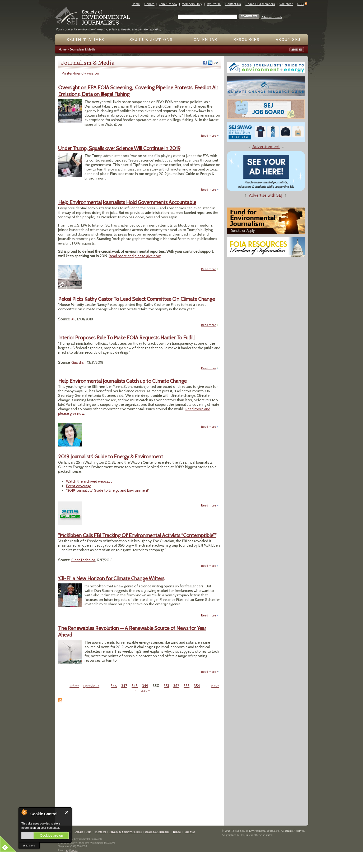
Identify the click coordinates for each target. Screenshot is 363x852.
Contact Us (233, 4)
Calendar (205, 39)
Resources (246, 39)
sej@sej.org (72, 850)
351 (166, 685)
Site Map (190, 831)
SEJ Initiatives (85, 39)
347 (124, 685)
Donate (150, 4)
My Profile (214, 4)
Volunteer (286, 4)
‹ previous (91, 685)
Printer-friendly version (80, 73)
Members (100, 831)
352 (176, 685)
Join (88, 831)
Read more (210, 135)
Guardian (78, 362)
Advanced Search (271, 17)
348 (135, 685)
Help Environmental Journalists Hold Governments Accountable (127, 202)
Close (67, 812)
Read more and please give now (135, 256)
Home (136, 4)
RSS (300, 4)
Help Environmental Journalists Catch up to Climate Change (122, 381)
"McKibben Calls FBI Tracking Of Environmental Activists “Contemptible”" (137, 535)
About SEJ (288, 39)
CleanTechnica (83, 560)
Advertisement (266, 146)
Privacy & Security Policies (125, 831)
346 (114, 685)
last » (145, 690)
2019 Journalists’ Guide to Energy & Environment (110, 456)
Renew (177, 831)
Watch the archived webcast (89, 481)
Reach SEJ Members (260, 4)
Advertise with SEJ (265, 195)
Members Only (192, 4)
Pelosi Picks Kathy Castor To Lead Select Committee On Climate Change (136, 299)
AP (73, 319)
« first (74, 685)
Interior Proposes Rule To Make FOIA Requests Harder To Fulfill (126, 337)
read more (29, 845)
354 (197, 685)
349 (145, 685)
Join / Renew (168, 4)
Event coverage (78, 485)
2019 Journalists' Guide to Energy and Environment (107, 490)
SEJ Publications (151, 39)
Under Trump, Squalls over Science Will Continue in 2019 (119, 148)
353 (186, 685)
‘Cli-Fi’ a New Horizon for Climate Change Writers (111, 578)
